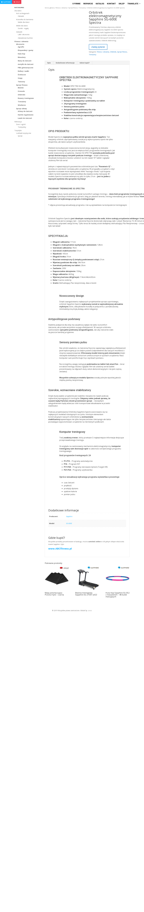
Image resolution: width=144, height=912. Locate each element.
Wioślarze (22, 105)
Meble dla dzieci (23, 22)
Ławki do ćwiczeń (25, 118)
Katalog (100, 4)
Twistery (21, 82)
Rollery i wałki (23, 71)
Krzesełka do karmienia (24, 19)
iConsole (21, 91)
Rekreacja (18, 122)
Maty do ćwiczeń (24, 61)
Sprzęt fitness (73, 8)
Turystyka (18, 130)
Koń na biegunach (22, 13)
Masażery (22, 57)
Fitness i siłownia (61, 8)
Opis (49, 63)
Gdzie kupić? (85, 63)
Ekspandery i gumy (25, 50)
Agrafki (21, 47)
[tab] (49, 63)
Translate (132, 4)
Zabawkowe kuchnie (25, 38)
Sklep (122, 4)
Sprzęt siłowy (21, 108)
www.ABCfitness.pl (60, 548)
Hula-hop (21, 54)
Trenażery (82, 8)
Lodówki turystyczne (23, 133)
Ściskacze (22, 75)
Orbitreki (113, 52)
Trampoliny (22, 127)
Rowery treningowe (26, 98)
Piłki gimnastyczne (25, 68)
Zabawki (21, 16)
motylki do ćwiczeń (25, 64)
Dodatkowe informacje (65, 63)
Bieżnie (21, 88)
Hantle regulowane (25, 115)
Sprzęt (20, 136)
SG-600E (69, 523)
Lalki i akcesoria (23, 34)
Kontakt (111, 4)
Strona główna (49, 8)
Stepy (20, 78)
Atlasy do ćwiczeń (25, 111)
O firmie (76, 4)
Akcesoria (20, 44)
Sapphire (69, 516)
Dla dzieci (17, 11)
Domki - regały (23, 28)
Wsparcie (88, 4)
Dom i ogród (20, 124)
